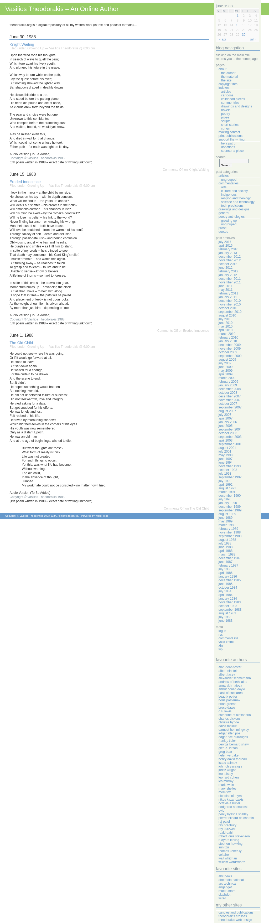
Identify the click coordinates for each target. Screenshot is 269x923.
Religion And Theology (236, 198)
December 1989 (230, 507)
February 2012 (228, 271)
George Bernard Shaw (234, 744)
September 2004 (230, 429)
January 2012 (228, 275)
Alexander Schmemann (235, 678)
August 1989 (227, 514)
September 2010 (230, 312)
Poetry (225, 114)
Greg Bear (225, 752)
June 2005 (225, 426)
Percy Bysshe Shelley (233, 814)
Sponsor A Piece (232, 151)
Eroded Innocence (24, 182)
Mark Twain (226, 785)
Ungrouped (228, 180)
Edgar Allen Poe (230, 733)
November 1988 (230, 532)
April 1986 (225, 573)
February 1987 (228, 565)
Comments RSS (229, 638)
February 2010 (228, 337)
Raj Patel (224, 821)
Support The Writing (232, 139)
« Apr (222, 39)
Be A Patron (229, 143)
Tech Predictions (232, 206)
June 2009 (225, 367)
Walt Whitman (228, 858)
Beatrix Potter (228, 696)
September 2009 (230, 356)
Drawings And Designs (236, 106)
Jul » (253, 39)
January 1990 (228, 503)
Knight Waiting (21, 44)
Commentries (230, 103)
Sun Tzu (224, 847)
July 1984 (225, 591)
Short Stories (230, 125)
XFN (221, 645)
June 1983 (225, 621)
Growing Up (35, 48)
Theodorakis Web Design (235, 920)
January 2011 (228, 297)
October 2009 (228, 352)
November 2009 (230, 348)
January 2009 (228, 385)
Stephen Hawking (230, 844)
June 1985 (225, 584)
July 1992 (225, 481)
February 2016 (228, 249)
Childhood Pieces (233, 99)
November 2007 (230, 400)
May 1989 (225, 521)
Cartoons (227, 95)
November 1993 (230, 466)
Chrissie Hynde (229, 722)
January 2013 (228, 253)
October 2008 (228, 393)
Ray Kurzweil (227, 829)
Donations (228, 147)
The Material (229, 77)
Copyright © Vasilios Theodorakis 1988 (36, 158)
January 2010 (228, 341)
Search (221, 157)
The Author (228, 73)
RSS (221, 634)
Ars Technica (227, 883)
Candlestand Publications (236, 912)
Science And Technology (238, 202)
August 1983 (227, 613)
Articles (226, 92)
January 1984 (228, 598)
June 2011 (225, 286)
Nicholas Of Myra (230, 796)
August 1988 (227, 540)
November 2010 (230, 304)
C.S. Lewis (225, 711)
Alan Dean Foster (230, 667)
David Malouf (228, 726)
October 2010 (228, 308)
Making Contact (229, 132)
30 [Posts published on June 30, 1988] (244, 35)
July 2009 (225, 363)
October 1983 (228, 606)
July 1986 (225, 569)
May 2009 (225, 370)
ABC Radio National (231, 880)
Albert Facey (227, 674)
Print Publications (230, 136)
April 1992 (225, 484)
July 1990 (225, 499)
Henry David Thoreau (233, 759)
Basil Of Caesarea (231, 693)
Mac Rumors (227, 891)
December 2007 (230, 396)
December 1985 (230, 580)
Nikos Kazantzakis (231, 799)
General (224, 213)
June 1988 (225, 547)
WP (221, 649)
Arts (223, 187)
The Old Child (21, 343)
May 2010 (225, 326)
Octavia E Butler (229, 803)
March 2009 (227, 378)
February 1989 (228, 529)
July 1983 (225, 617)
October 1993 (228, 470)
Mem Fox (225, 792)
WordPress (101, 515)
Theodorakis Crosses (233, 916)
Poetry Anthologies (232, 217)
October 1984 (228, 587)
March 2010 (227, 334)
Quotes (223, 232)
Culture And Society (234, 191)
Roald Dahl (225, 832)
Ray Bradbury (227, 825)
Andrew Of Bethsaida (233, 682)
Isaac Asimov (228, 763)
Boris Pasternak (229, 700)
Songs (225, 128)
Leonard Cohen (229, 777)
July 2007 (225, 415)
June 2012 (225, 267)
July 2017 (225, 242)
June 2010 (225, 323)
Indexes (224, 88)
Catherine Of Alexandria (235, 715)
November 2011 (230, 282)
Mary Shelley (227, 788)
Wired (222, 898)
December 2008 (230, 389)
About (222, 69)
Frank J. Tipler (227, 741)
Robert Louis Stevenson (234, 836)
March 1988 (227, 554)
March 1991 (227, 492)
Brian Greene (227, 704)
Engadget (225, 887)
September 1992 (230, 477)
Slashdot (224, 894)
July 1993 (225, 473)
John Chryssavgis (230, 766)
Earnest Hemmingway (234, 730)
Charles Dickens (230, 718)
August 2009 (227, 359)
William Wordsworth (232, 862)
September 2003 (230, 437)
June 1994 (225, 462)
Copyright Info (228, 84)
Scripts (225, 121)
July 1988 (225, 543)
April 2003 (225, 440)
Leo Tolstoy (226, 774)
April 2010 (225, 330)
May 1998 (225, 455)
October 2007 (228, 404)
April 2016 (225, 245)
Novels (225, 110)
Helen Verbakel (229, 755)
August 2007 (227, 411)
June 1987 (225, 562)
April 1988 (225, 551)
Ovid (221, 810)
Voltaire (224, 855)
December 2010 (230, 301)
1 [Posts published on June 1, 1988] (238, 16)
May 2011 (225, 290)
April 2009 (225, 374)
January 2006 (228, 422)
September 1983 (230, 609)
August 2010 (227, 315)
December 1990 (230, 495)
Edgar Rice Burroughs (233, 737)
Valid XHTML (226, 642)
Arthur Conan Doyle (232, 689)
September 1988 (230, 536)
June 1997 (225, 459)
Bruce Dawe (227, 707)
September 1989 (230, 510)
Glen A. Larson (228, 748)
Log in (222, 631)
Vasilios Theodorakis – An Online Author (62, 8)
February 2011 (228, 293)
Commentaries (229, 183)
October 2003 (228, 433)
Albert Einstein (229, 671)
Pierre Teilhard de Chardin (236, 818)
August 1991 (227, 488)
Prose (225, 117)
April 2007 (225, 418)
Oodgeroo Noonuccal (233, 807)
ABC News (225, 876)
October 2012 (228, 264)
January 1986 (228, 576)
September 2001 (230, 444)
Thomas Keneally (230, 851)
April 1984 (225, 595)
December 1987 (230, 558)
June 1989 (225, 518)
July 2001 (225, 451)
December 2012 (230, 256)
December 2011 (230, 279)
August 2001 (227, 448)
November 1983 (230, 602)
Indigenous (229, 194)
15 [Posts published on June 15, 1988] (238, 25)
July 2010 (225, 319)
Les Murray (226, 781)
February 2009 (228, 381)
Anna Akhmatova (230, 685)
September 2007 (230, 407)
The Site (226, 80)
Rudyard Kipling (229, 840)
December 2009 (230, 345)
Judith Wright (227, 770)
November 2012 (230, 260)
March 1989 (227, 525)
